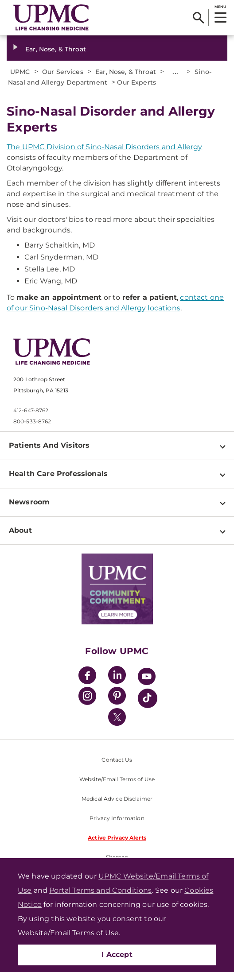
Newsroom (29, 502)
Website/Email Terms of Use (117, 779)
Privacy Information (117, 818)
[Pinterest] (117, 697)
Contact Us (116, 759)
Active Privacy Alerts (117, 837)
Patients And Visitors (49, 445)
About (20, 530)
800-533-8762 (32, 421)
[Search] (198, 17)
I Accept (117, 954)
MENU (220, 6)
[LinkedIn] (117, 676)
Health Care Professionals (58, 473)
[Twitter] (117, 717)
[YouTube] (147, 678)
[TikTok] (147, 698)
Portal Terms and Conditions (100, 890)
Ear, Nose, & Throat (55, 49)
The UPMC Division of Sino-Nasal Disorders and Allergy (104, 147)
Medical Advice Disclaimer (117, 798)
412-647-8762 (30, 410)
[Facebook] (87, 676)
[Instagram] (87, 697)
